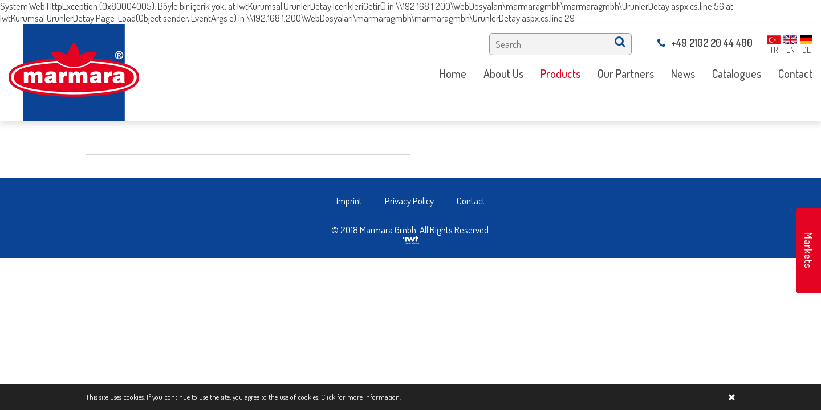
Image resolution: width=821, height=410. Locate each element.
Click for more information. (361, 396)
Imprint (349, 201)
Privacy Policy (409, 201)
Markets (808, 250)
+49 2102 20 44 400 (705, 42)
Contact (471, 201)
